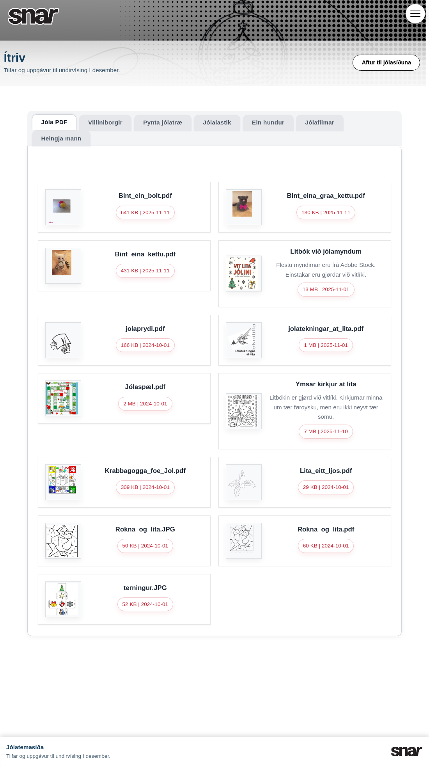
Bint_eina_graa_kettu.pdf (326, 195)
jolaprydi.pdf (145, 328)
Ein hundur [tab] (268, 122)
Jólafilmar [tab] (319, 122)
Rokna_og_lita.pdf (326, 529)
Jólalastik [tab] (217, 122)
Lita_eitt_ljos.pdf (326, 471)
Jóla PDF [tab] (54, 122)
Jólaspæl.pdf (145, 387)
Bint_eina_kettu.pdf (145, 254)
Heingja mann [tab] (61, 138)
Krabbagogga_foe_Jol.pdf (145, 471)
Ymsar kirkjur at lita (326, 384)
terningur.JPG (145, 588)
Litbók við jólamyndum (326, 251)
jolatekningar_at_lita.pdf (325, 328)
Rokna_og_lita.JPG (145, 529)
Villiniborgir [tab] (105, 122)
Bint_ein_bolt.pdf (145, 195)
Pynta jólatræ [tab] (162, 122)
